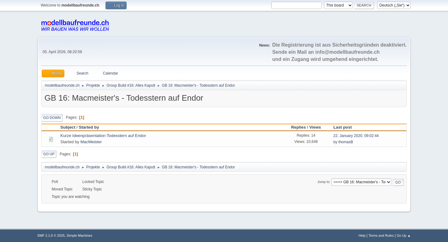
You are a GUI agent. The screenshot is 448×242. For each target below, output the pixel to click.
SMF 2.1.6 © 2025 (51, 235)
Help (362, 235)
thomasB (345, 142)
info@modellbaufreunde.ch (347, 52)
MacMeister (91, 141)
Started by (89, 127)
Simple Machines (79, 235)
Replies (298, 127)
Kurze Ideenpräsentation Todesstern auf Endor (103, 135)
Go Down (52, 118)
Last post (345, 127)
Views (315, 127)
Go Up (48, 154)
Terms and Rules (381, 235)
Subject (67, 127)
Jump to (323, 182)
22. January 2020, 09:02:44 (356, 136)
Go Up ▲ (404, 235)
